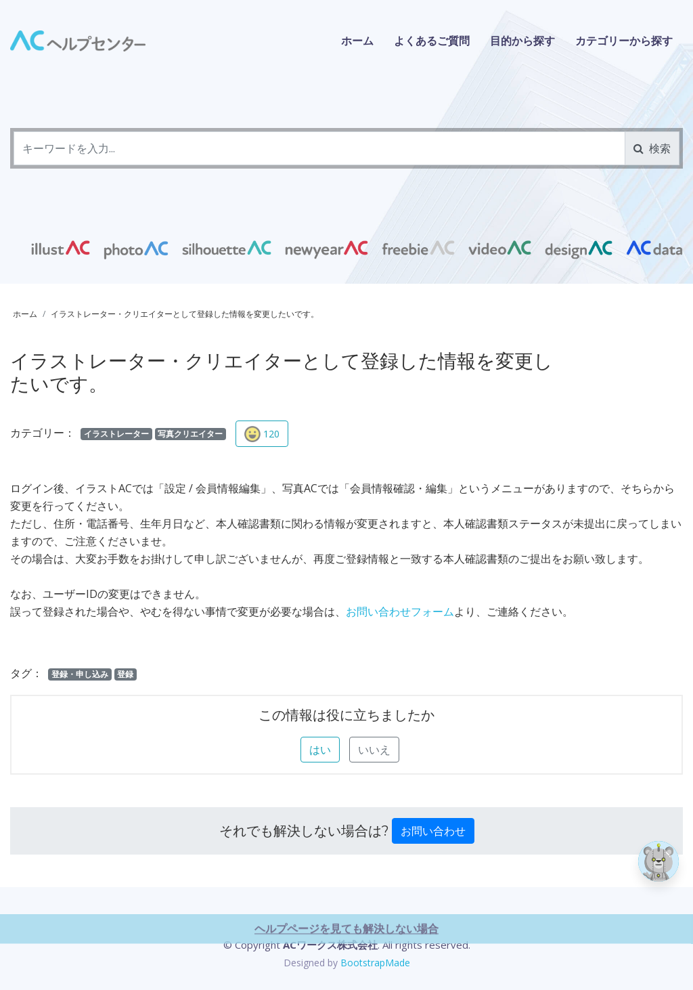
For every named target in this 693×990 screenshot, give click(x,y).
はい (320, 749)
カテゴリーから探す (624, 40)
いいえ (374, 749)
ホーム (357, 40)
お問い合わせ (433, 830)
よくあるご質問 (432, 40)
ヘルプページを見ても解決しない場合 (346, 977)
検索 (652, 148)
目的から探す (522, 40)
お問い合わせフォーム (400, 611)
